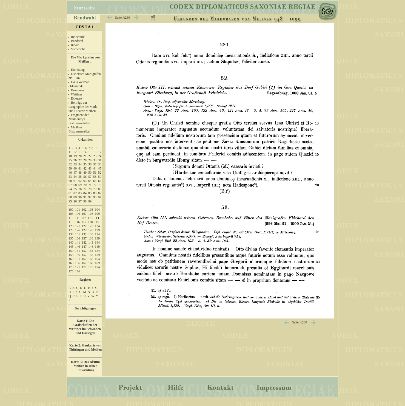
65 (94, 181)
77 (85, 189)
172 (84, 267)
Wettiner (76, 94)
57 (90, 177)
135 (71, 238)
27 (80, 160)
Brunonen (77, 90)
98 (85, 201)
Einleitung (78, 70)
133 (90, 234)
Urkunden (85, 140)
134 (97, 234)
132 (84, 234)
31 (99, 160)
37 (94, 164)
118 (90, 222)
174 (97, 267)
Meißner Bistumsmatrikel (79, 129)
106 (77, 214)
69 (80, 185)
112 (83, 218)
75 (75, 189)
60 (70, 181)
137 (84, 238)
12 (75, 152)
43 (90, 168)
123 (90, 226)
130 (71, 234)
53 (70, 177)
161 (77, 259)
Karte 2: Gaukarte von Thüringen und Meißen (85, 347)
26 (75, 160)
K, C (78, 292)
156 (77, 255)
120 (71, 226)
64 (90, 181)
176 (77, 271)
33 (75, 164)
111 (77, 218)
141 (77, 242)
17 (99, 152)
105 (71, 214)
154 (97, 251)
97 (80, 201)
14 (85, 152)
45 (99, 168)
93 (94, 197)
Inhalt (75, 45)
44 (94, 168)
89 (75, 197)
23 (94, 156)
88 (70, 197)
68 (75, 185)
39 (70, 168)
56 (85, 177)
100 (71, 210)
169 (97, 263)
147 (84, 247)
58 (94, 177)
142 (84, 242)
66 (99, 181)
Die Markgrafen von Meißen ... (85, 59)
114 (96, 218)
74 (70, 189)
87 (99, 193)
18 (70, 156)
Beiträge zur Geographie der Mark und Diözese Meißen (83, 107)
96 (75, 201)
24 (99, 156)
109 (97, 214)
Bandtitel (77, 41)
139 (97, 238)
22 (90, 156)
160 (71, 259)
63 (85, 181)
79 (94, 189)
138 (90, 238)
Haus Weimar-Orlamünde (79, 84)
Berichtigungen (85, 308)
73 (99, 185)
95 (70, 201)
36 (90, 164)
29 (90, 160)
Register (85, 279)
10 (99, 148)
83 (80, 193)
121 (77, 226)
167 (84, 263)
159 (97, 255)
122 (84, 226)
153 (90, 251)
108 (90, 214)
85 (90, 193)
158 (90, 255)
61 (75, 181)
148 (90, 247)
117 (83, 222)
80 (99, 189)
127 (84, 230)
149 (97, 247)
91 (85, 197)
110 (71, 218)
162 (84, 259)
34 (80, 164)
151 (77, 251)
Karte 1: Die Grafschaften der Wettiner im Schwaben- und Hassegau (85, 327)
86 (94, 193)
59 (99, 177)
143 (90, 242)
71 (90, 185)
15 (90, 152)
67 (70, 185)
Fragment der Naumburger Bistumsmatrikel (79, 119)
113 (90, 218)
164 (97, 259)
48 (80, 172)
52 (99, 172)
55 (80, 177)
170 (71, 267)
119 (96, 222)
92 (90, 197)
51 (94, 172)
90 (80, 197)
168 (90, 263)
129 (97, 230)
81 (70, 193)
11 (70, 152)
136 (77, 238)
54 (75, 177)
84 (85, 193)
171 (77, 267)
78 (90, 189)
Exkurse (76, 98)
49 (85, 172)
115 (71, 222)
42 (85, 168)
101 (77, 210)
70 (85, 185)
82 (75, 193)
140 (71, 242)
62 (80, 181)
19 (75, 156)
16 (94, 152)
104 (97, 210)
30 (94, 160)
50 (90, 172)
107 (84, 214)
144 (97, 242)
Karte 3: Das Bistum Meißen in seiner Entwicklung (85, 366)
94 (99, 197)
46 (70, 172)
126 (77, 230)
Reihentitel (78, 37)
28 (85, 160)
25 (70, 160)
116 (77, 222)
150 (71, 251)
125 (71, 230)
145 (71, 247)
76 (80, 189)
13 (80, 152)
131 (77, 234)
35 (85, 164)
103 (90, 210)
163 (90, 259)
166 (77, 263)
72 (94, 185)
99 (90, 201)
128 (90, 230)
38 (99, 164)
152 (84, 251)
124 (97, 226)
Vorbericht (78, 49)
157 (84, 255)
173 (90, 267)
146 (77, 247)
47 (75, 172)
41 (80, 168)
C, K (79, 288)
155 (71, 255)
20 (80, 156)
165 (71, 263)
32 (70, 164)
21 (85, 156)
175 (71, 271)
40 (75, 168)
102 (84, 210)
